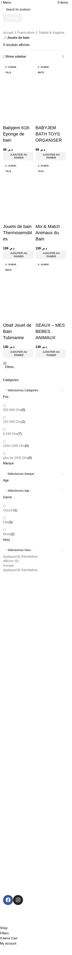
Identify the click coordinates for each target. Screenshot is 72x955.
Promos (8, 804)
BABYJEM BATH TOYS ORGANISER (49, 134)
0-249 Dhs (10, 433)
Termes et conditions (14, 734)
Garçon (8, 510)
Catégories (11, 696)
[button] (18, 156)
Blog (4, 786)
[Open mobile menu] (6, 2)
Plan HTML (9, 793)
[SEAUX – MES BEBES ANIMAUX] (51, 276)
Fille (6, 522)
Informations (12, 765)
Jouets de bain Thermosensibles (17, 232)
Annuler (8, 565)
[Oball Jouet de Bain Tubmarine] (18, 276)
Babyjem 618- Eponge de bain (16, 134)
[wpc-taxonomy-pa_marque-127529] (34, 474)
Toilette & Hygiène (51, 32)
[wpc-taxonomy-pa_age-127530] (34, 491)
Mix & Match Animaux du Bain (48, 232)
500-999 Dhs (12, 410)
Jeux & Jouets (10, 702)
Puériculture (25, 32)
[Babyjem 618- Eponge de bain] (18, 78)
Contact (6, 779)
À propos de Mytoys (14, 772)
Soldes (6, 811)
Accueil (8, 32)
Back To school (11, 716)
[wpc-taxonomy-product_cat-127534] (34, 390)
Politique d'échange (14, 748)
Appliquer (11, 556)
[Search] (34, 9)
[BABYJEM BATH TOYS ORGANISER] (51, 78)
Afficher (11, 561)
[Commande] (63, 57)
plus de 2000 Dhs (15, 458)
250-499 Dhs (12, 421)
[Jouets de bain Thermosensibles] (18, 177)
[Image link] (33, 879)
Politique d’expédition (15, 755)
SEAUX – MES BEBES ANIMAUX (50, 331)
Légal (6, 727)
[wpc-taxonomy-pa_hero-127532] (34, 550)
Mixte (7, 534)
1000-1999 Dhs (14, 445)
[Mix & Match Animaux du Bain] (51, 177)
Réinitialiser (29, 556)
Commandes (9, 741)
